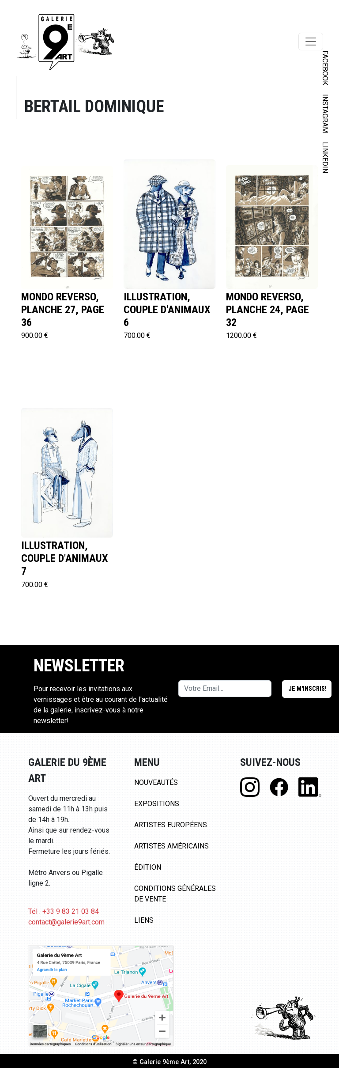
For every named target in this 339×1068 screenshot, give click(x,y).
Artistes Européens (170, 825)
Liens (144, 920)
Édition (147, 867)
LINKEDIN (325, 157)
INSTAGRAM (325, 113)
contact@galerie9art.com (66, 922)
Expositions (156, 803)
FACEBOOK (325, 67)
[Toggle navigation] (310, 41)
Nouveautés (156, 782)
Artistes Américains (171, 846)
